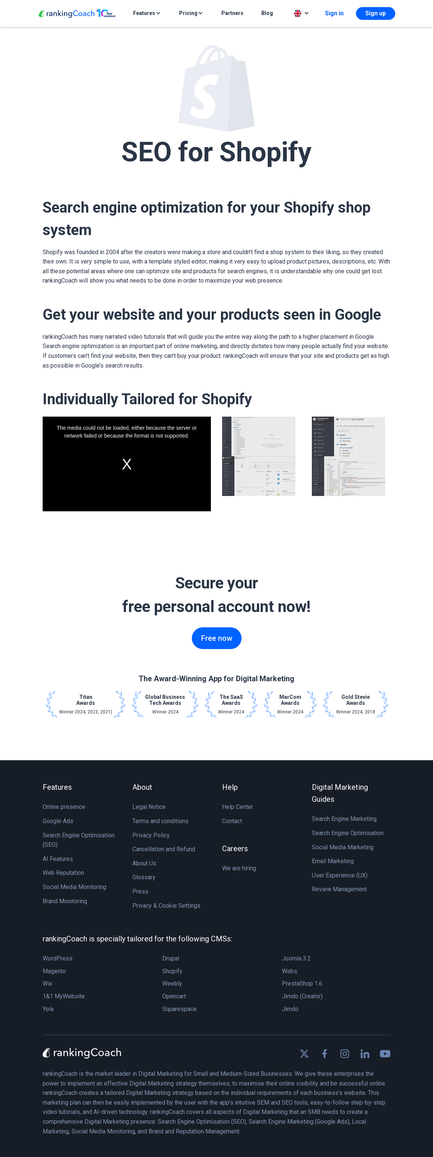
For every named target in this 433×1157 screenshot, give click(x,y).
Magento (54, 971)
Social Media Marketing (343, 847)
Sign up (375, 13)
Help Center (237, 806)
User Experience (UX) (340, 875)
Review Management (339, 889)
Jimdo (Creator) (302, 996)
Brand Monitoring (65, 901)
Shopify (172, 971)
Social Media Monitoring (74, 886)
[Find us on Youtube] (385, 1053)
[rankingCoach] (77, 13)
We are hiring (239, 868)
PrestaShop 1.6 (302, 983)
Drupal (170, 958)
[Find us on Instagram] (345, 1053)
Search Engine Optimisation (348, 833)
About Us (144, 863)
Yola (48, 1009)
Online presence (64, 806)
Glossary (144, 877)
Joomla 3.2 (296, 958)
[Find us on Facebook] (324, 1053)
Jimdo (290, 1009)
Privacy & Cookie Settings (166, 905)
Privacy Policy (151, 835)
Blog (267, 13)
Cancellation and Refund (163, 849)
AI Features (58, 858)
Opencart (174, 996)
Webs (289, 971)
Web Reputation (63, 872)
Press (140, 891)
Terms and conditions (160, 821)
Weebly (172, 983)
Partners (232, 13)
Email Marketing (333, 861)
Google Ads (58, 821)
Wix (47, 983)
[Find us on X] (304, 1053)
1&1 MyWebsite (64, 996)
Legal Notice (149, 806)
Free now (216, 638)
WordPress (58, 958)
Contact (232, 821)
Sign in (334, 13)
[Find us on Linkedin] (365, 1053)
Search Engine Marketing (344, 818)
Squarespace (179, 1009)
